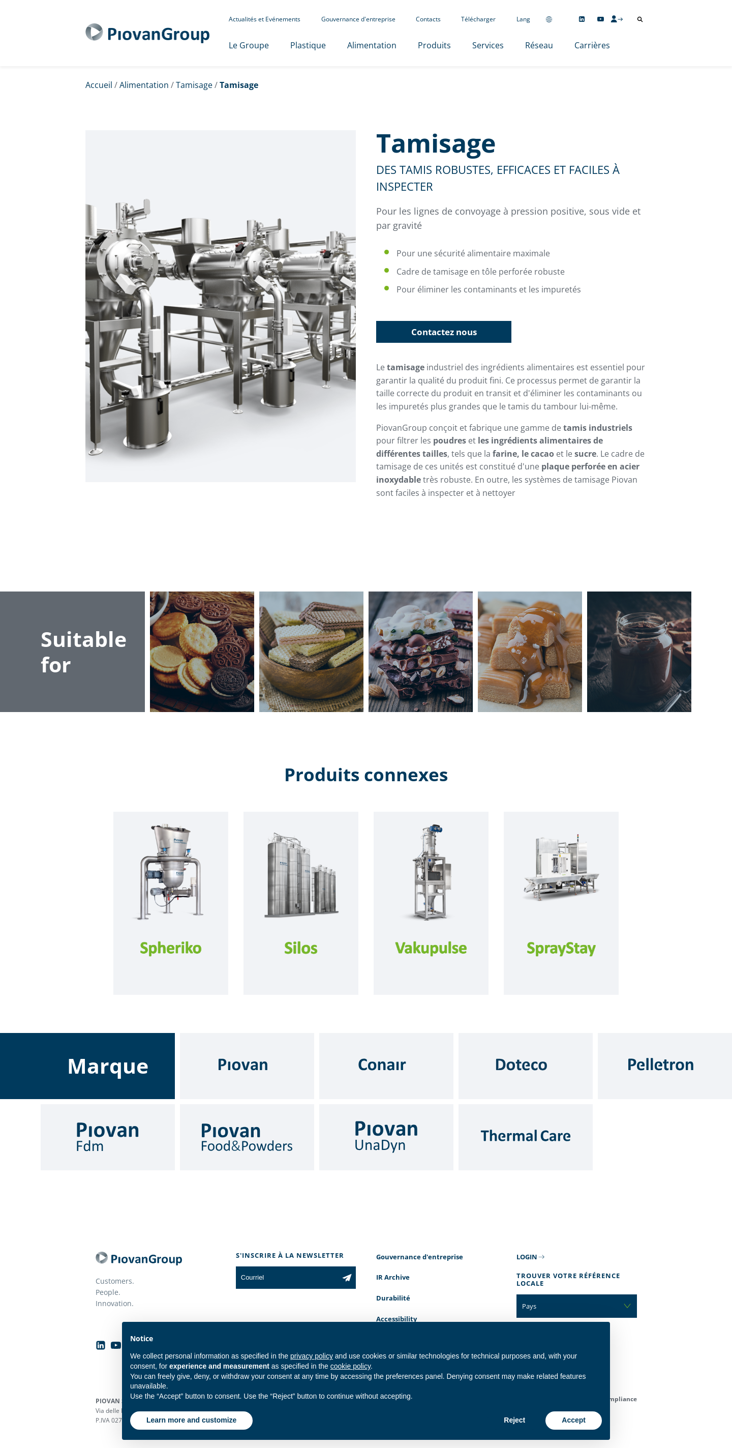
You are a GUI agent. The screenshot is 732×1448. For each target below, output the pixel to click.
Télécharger (478, 19)
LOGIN (526, 1256)
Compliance (619, 1399)
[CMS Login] (617, 19)
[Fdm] (108, 1137)
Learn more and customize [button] (191, 1420)
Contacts (428, 19)
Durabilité (393, 1298)
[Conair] (386, 1066)
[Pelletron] (665, 1066)
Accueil (98, 85)
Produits (434, 45)
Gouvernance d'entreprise (358, 19)
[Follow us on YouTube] (600, 19)
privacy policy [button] (311, 1356)
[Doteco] (526, 1066)
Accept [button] (574, 1420)
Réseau (539, 45)
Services (488, 45)
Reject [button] (514, 1420)
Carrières (592, 45)
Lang (523, 19)
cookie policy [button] (350, 1366)
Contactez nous (444, 332)
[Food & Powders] (247, 1137)
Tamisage (194, 85)
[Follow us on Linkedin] (581, 19)
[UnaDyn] (386, 1137)
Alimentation (371, 45)
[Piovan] (247, 1066)
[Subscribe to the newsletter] (347, 1277)
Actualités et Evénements (264, 19)
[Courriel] (287, 1277)
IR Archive (393, 1277)
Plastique (308, 45)
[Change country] (549, 19)
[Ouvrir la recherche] (640, 19)
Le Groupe (249, 45)
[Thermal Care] (526, 1137)
